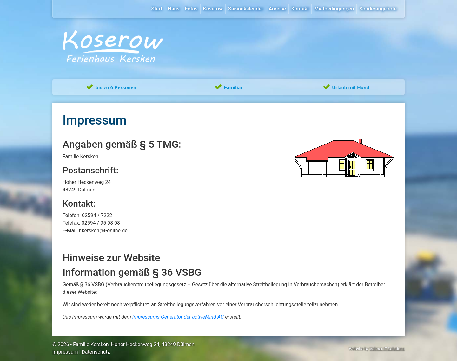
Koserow (213, 9)
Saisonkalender (245, 9)
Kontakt (300, 9)
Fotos (191, 9)
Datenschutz (96, 352)
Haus (174, 9)
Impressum (65, 352)
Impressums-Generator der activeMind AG (178, 317)
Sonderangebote (378, 9)
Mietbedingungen (334, 9)
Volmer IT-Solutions (387, 348)
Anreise (277, 9)
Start (156, 9)
